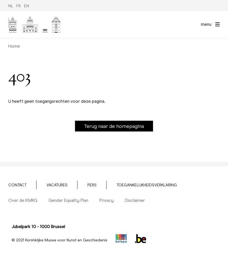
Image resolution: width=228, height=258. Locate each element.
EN (26, 6)
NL (10, 6)
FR (18, 6)
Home (14, 46)
